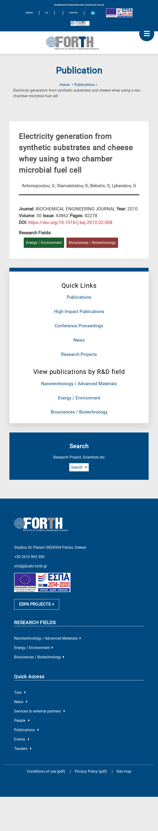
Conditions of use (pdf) (46, 772)
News (79, 340)
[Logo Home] (79, 42)
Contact (73, 13)
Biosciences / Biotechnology (79, 412)
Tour (20, 693)
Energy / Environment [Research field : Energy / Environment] (44, 242)
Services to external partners (39, 712)
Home (64, 84)
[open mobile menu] (146, 33)
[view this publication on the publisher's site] (70, 222)
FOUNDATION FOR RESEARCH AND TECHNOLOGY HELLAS (79, 5)
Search (79, 467)
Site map (123, 772)
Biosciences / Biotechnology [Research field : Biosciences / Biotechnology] (92, 242)
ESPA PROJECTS (36, 605)
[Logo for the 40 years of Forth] (80, 23)
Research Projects (79, 354)
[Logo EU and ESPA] (119, 13)
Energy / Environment (79, 398)
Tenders (22, 750)
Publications (84, 84)
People (22, 721)
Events (21, 740)
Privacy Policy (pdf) (91, 772)
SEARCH (29, 13)
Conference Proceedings (79, 325)
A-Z (46, 13)
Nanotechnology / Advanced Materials (79, 383)
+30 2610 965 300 (29, 556)
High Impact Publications (79, 311)
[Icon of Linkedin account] (93, 13)
